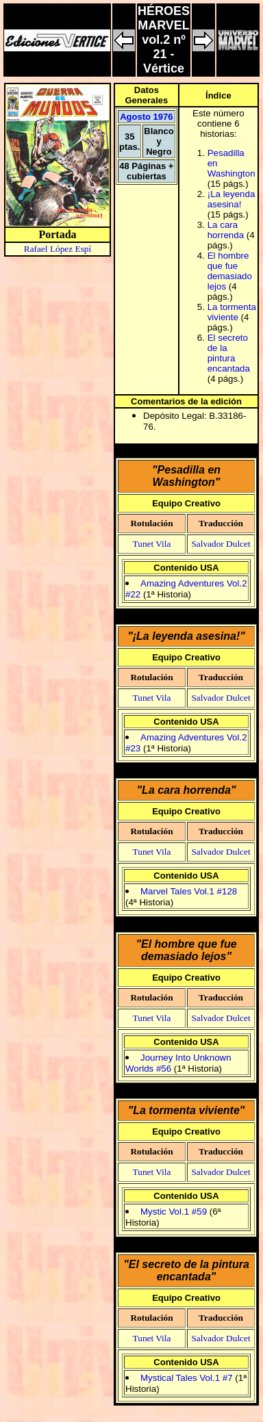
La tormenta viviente (232, 312)
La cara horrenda (226, 230)
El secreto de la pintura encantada (229, 353)
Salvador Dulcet (220, 544)
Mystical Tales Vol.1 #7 (186, 1378)
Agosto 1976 (146, 117)
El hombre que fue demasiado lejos (230, 271)
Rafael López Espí (57, 249)
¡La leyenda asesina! (231, 199)
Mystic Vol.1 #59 (175, 1211)
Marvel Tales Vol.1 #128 (188, 891)
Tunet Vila (152, 544)
